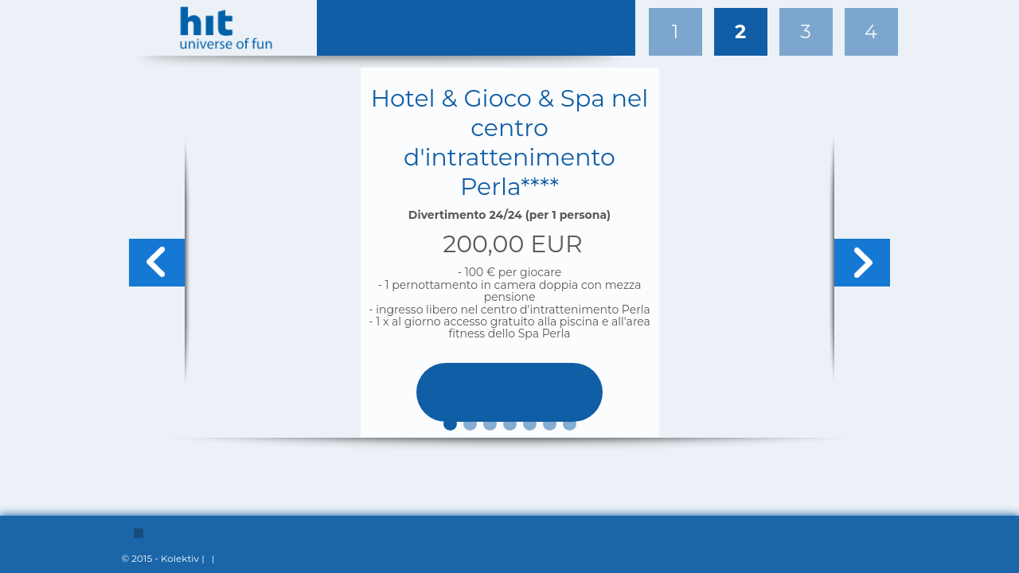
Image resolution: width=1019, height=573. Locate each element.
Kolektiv (180, 558)
